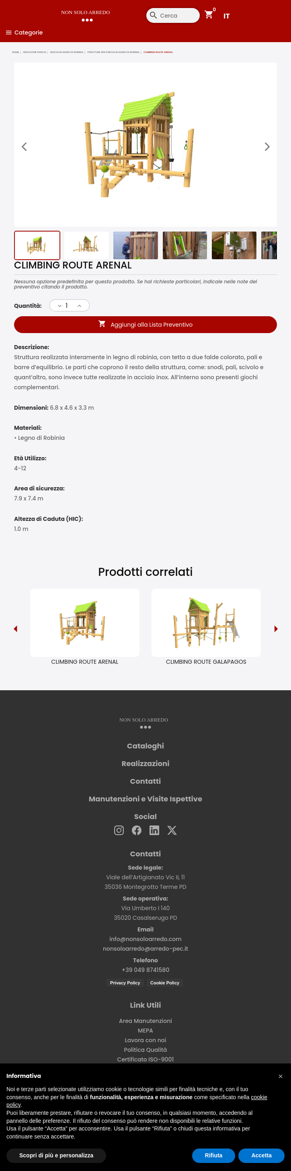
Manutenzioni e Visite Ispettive (145, 798)
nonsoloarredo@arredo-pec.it (145, 948)
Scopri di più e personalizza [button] (56, 1155)
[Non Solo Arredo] (77, 10)
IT (226, 16)
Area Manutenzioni (145, 1020)
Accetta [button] (261, 1155)
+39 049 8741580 (146, 969)
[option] (85, 627)
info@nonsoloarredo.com (145, 938)
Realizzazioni (146, 763)
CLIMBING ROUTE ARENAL (85, 661)
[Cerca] (151, 15)
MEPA (145, 1030)
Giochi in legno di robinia (66, 52)
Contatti (145, 780)
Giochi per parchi (34, 52)
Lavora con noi (145, 1039)
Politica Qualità (145, 1049)
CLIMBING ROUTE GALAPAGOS (206, 661)
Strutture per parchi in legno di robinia (113, 52)
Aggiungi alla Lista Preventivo (145, 324)
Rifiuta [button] (214, 1155)
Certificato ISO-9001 (145, 1059)
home (15, 52)
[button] (280, 1076)
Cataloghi (145, 745)
